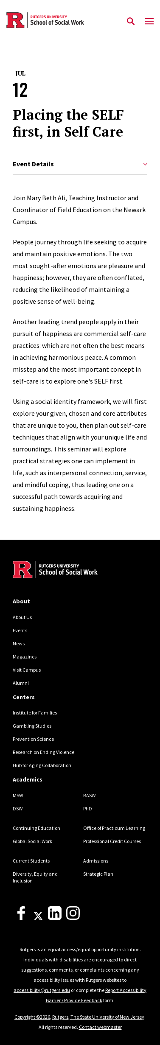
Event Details (80, 164)
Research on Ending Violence (43, 752)
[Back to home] (70, 570)
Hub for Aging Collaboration (42, 765)
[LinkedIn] (55, 918)
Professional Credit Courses (112, 841)
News (19, 643)
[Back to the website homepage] (45, 20)
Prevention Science (33, 739)
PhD (87, 808)
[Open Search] (130, 21)
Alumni (21, 683)
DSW (17, 808)
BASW (89, 795)
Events (20, 630)
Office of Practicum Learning (114, 828)
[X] (38, 918)
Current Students (31, 860)
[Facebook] (21, 918)
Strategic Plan (98, 874)
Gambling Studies (32, 726)
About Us (22, 617)
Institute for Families (35, 712)
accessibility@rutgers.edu (42, 990)
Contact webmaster (100, 1027)
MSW (18, 795)
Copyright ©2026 (32, 1017)
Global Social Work (32, 841)
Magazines (24, 656)
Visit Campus (27, 670)
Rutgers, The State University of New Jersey (98, 1017)
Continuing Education (36, 828)
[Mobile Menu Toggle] (149, 21)
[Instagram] (73, 918)
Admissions (95, 860)
